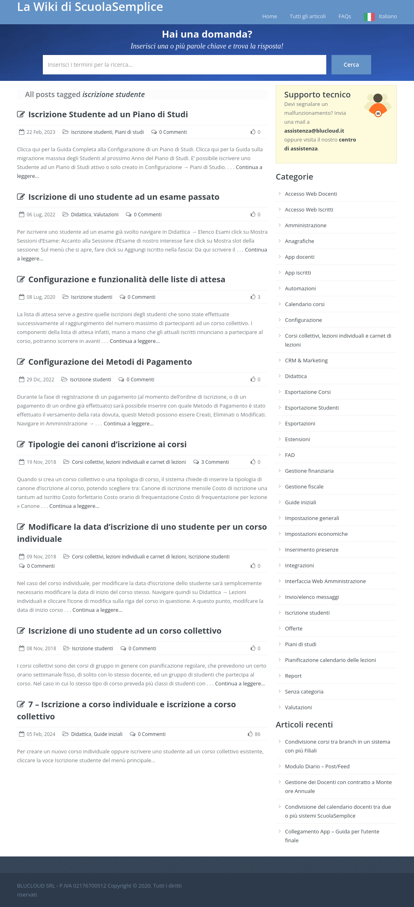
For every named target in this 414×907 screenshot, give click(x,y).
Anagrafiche (299, 241)
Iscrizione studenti (91, 132)
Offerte (293, 628)
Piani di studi (129, 132)
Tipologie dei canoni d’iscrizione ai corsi (102, 444)
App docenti (300, 256)
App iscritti (298, 272)
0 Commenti (173, 132)
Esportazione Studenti (312, 407)
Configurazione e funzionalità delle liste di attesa (121, 279)
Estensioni (297, 439)
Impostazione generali (312, 518)
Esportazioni (300, 423)
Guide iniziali (108, 734)
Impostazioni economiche (316, 533)
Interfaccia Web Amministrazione (325, 581)
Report (293, 675)
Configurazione (303, 319)
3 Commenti (215, 462)
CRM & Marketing (306, 360)
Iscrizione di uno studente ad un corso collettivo (119, 630)
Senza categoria (304, 691)
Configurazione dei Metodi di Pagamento (104, 361)
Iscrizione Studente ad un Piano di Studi (102, 114)
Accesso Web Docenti (311, 193)
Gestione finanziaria (309, 470)
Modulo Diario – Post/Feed (317, 766)
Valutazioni (106, 214)
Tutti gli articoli (308, 16)
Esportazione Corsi (308, 391)
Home (269, 16)
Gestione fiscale (304, 486)
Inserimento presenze (311, 549)
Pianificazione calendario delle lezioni (330, 660)
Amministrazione (306, 225)
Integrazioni (299, 565)
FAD (290, 455)
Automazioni (300, 288)
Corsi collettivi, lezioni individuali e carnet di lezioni (129, 462)
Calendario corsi (305, 304)
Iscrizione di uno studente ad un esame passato (118, 196)
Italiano (388, 16)
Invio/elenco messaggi (312, 596)
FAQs (344, 16)
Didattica (81, 214)
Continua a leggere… (135, 341)
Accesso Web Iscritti (309, 209)
